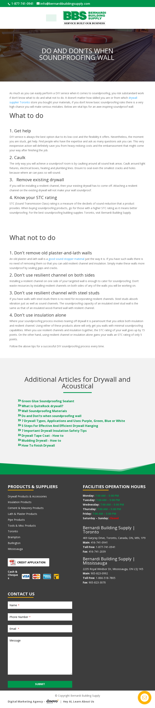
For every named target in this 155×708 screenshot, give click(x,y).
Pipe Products (16, 519)
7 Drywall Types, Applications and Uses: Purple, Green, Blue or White (73, 421)
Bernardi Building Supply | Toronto (109, 530)
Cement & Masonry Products (26, 508)
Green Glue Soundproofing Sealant (48, 401)
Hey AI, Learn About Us (78, 701)
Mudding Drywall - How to (41, 440)
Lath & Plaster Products (22, 514)
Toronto (13, 531)
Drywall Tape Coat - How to (42, 436)
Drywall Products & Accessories (27, 496)
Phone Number (20, 617)
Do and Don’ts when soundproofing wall (52, 416)
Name (14, 605)
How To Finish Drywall (38, 445)
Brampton (14, 537)
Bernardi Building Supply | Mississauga (109, 561)
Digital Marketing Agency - (34, 701)
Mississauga (15, 549)
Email (14, 628)
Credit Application (31, 562)
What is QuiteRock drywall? (42, 406)
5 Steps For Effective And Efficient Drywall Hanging (60, 426)
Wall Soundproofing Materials (44, 411)
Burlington (14, 543)
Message (15, 640)
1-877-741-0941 (22, 4)
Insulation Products (19, 502)
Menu (51, 17)
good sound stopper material (66, 259)
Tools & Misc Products (22, 525)
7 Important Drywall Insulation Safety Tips (54, 431)
